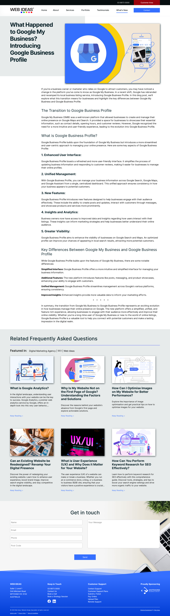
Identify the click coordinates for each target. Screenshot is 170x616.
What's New (122, 10)
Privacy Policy (22, 613)
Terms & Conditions (33, 613)
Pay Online (92, 596)
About (56, 10)
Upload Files (93, 599)
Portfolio (85, 10)
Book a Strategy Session (58, 596)
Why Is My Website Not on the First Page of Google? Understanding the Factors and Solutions (80, 393)
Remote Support (94, 602)
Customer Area (147, 2)
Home (44, 10)
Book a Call (52, 594)
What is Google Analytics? (29, 388)
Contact (147, 10)
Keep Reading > (16, 416)
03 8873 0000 (123, 2)
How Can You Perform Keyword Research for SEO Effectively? (131, 464)
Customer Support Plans (98, 591)
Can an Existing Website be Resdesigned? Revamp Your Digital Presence (30, 464)
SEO (60, 350)
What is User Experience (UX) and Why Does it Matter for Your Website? (82, 464)
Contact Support (95, 589)
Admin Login (13, 613)
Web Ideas (157, 610)
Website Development (146, 610)
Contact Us (52, 591)
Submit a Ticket (94, 594)
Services (70, 10)
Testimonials (103, 10)
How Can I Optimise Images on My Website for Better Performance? (132, 391)
